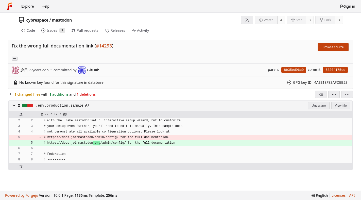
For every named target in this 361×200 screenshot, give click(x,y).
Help (45, 6)
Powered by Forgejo (21, 195)
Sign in (347, 6)
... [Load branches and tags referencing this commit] (14, 58)
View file (341, 105)
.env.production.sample (59, 106)
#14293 (104, 46)
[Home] (10, 6)
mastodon (62, 20)
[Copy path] (87, 105)
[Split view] (334, 94)
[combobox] (320, 94)
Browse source (333, 47)
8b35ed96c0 (294, 70)
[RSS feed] (247, 20)
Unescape (319, 105)
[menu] (347, 94)
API (352, 195)
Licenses (339, 195)
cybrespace (37, 20)
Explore (27, 6)
